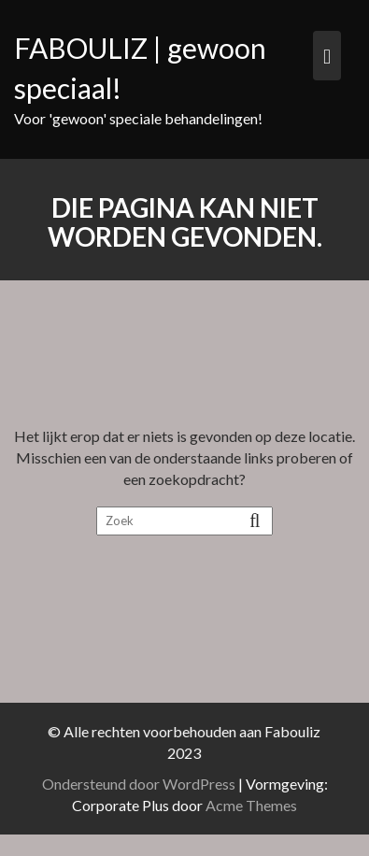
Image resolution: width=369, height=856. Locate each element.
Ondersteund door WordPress (141, 783)
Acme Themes (254, 805)
